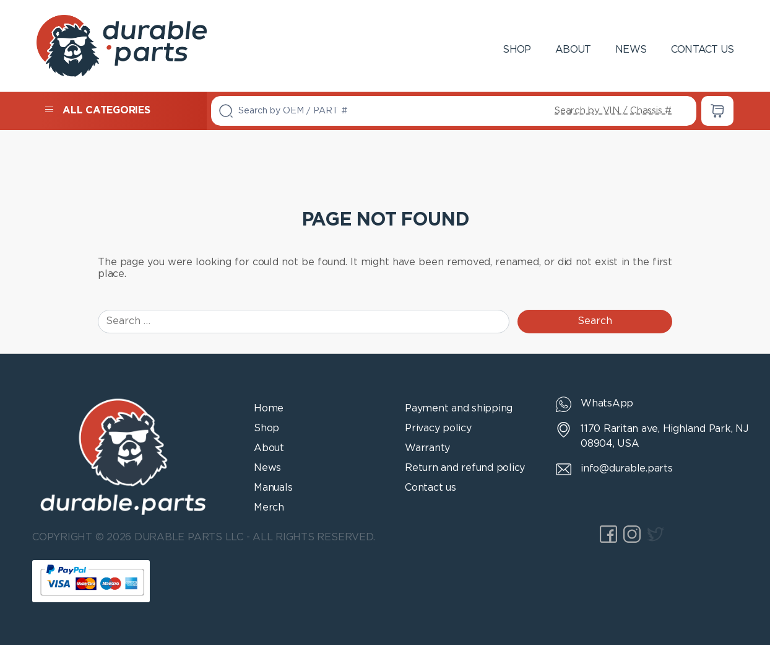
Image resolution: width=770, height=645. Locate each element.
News (630, 50)
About (572, 50)
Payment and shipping (459, 408)
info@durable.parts (627, 468)
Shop (516, 50)
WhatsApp (607, 403)
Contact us (702, 50)
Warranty (427, 448)
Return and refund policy (465, 468)
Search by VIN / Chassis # (613, 111)
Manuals (273, 488)
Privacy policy (438, 428)
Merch (269, 507)
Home (268, 408)
